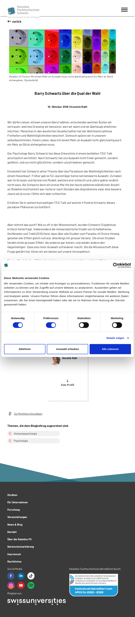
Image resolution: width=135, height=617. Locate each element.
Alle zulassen (110, 348)
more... (67, 370)
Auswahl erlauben (67, 348)
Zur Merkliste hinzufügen (24, 414)
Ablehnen (25, 348)
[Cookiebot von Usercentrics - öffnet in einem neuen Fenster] (115, 265)
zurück (16, 21)
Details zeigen (115, 337)
